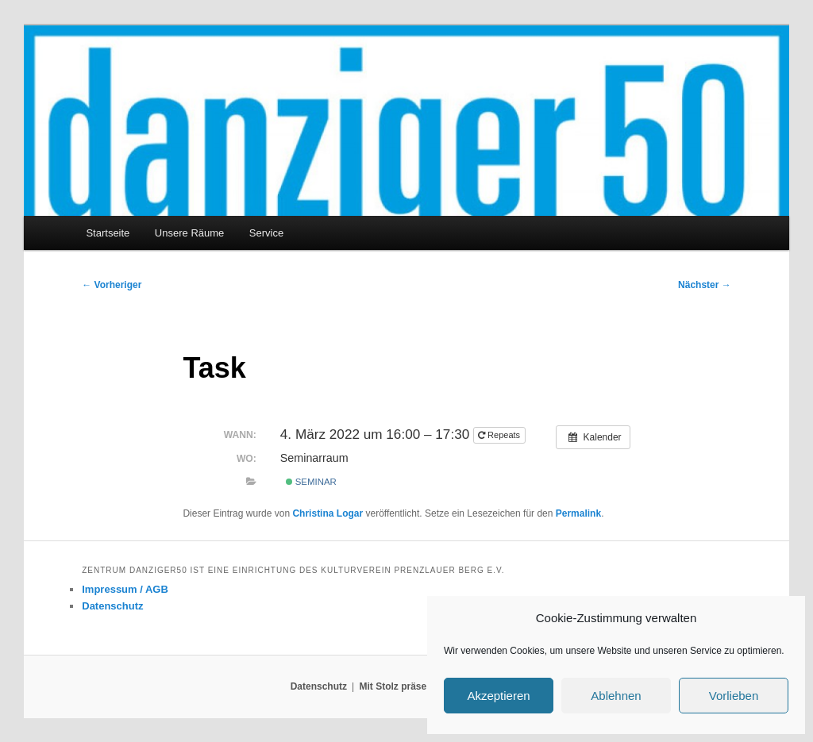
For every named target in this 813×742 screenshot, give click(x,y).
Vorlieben (734, 695)
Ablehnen (616, 695)
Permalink (578, 513)
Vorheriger (111, 284)
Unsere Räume (189, 233)
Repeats (500, 435)
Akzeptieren (498, 695)
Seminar (311, 481)
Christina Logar (327, 513)
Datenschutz (112, 606)
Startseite (107, 233)
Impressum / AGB (125, 589)
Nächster (704, 284)
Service (266, 233)
